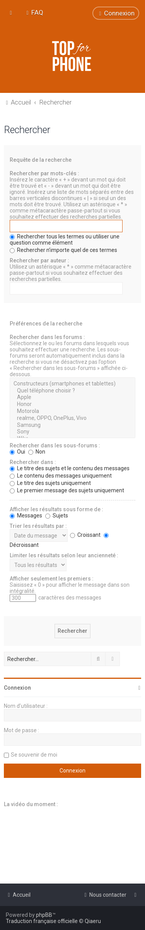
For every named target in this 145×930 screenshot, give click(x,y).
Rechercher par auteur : (39, 260)
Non (36, 452)
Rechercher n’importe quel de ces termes (63, 250)
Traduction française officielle (42, 921)
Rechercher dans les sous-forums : (55, 445)
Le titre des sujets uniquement (50, 483)
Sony (72, 431)
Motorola (72, 411)
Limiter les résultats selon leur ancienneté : (64, 555)
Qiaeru (93, 921)
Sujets (56, 515)
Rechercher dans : (33, 462)
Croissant (85, 535)
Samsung (72, 425)
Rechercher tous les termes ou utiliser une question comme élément (64, 239)
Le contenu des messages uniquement (61, 476)
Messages (26, 515)
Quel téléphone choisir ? (72, 390)
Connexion (17, 688)
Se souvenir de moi (34, 755)
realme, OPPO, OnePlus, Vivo (72, 418)
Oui (17, 452)
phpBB (44, 915)
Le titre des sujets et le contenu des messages (70, 468)
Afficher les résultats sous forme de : (56, 509)
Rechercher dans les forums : (47, 337)
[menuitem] (33, 12)
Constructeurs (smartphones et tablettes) (72, 383)
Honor (72, 404)
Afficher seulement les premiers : (52, 578)
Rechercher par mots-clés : (44, 173)
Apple (72, 397)
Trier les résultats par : (38, 526)
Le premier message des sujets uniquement (67, 490)
